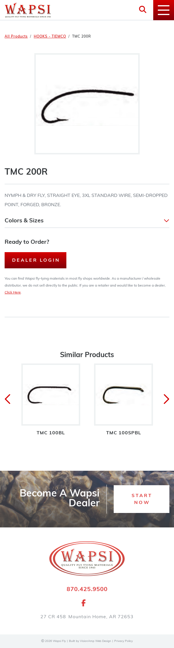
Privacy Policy (123, 641)
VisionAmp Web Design (95, 641)
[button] (87, 221)
